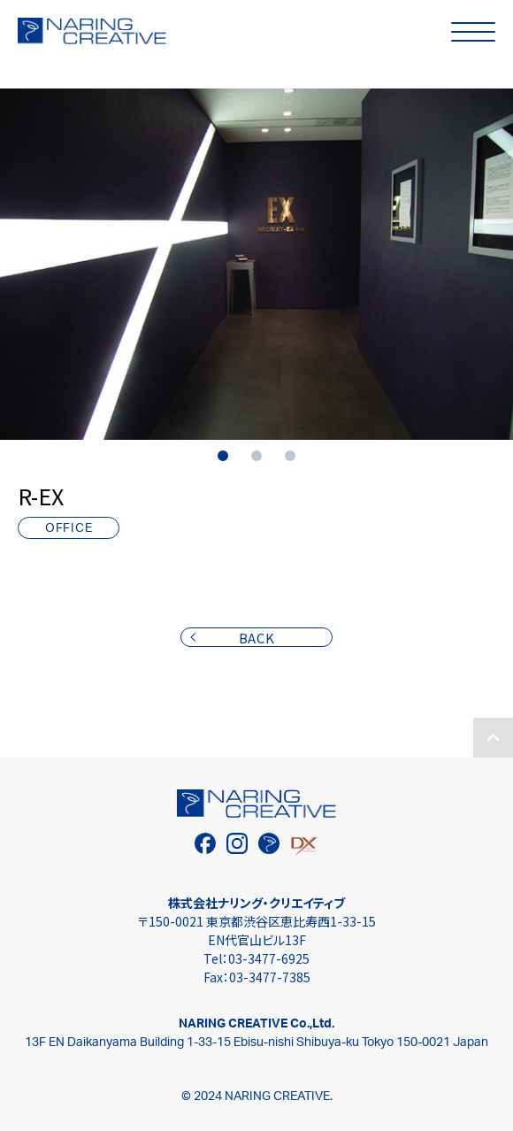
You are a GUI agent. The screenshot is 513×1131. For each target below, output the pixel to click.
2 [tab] (256, 455)
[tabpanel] (256, 264)
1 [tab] (223, 455)
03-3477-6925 (269, 958)
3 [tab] (290, 455)
